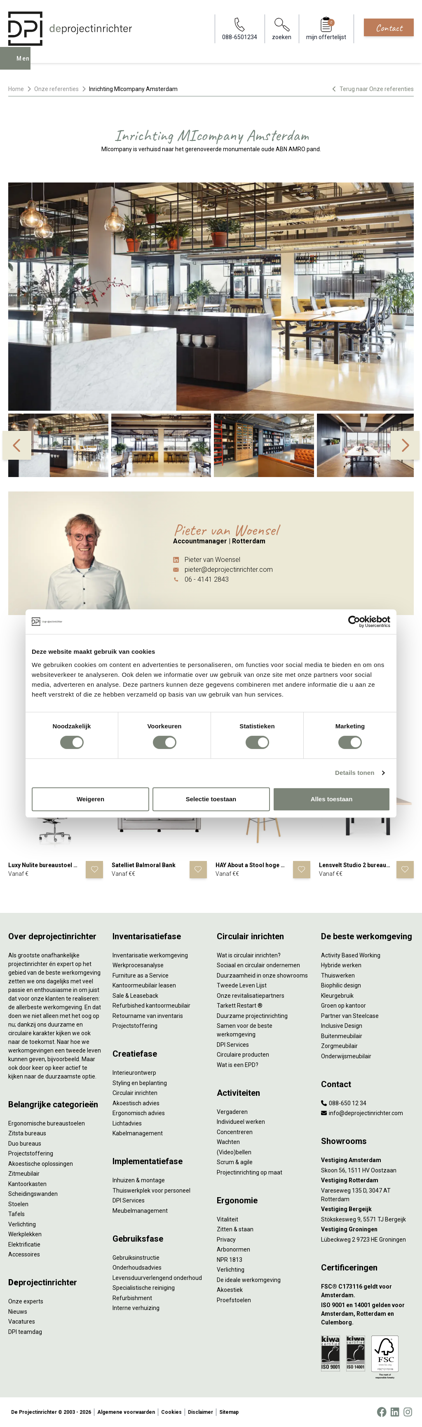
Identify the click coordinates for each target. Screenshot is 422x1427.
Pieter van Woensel (212, 560)
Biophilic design (341, 985)
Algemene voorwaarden (126, 1412)
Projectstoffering (30, 1153)
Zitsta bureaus (27, 1133)
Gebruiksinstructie (136, 1257)
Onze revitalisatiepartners (250, 995)
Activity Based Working (350, 955)
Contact (388, 27)
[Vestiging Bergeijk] (367, 1209)
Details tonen (354, 772)
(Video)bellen (234, 1152)
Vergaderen (232, 1112)
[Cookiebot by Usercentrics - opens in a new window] (354, 621)
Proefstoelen (234, 1300)
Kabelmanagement (138, 1133)
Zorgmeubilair (339, 1046)
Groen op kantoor (343, 1005)
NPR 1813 (229, 1259)
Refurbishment (132, 1298)
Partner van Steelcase (350, 1016)
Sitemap (229, 1412)
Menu (26, 64)
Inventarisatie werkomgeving (150, 955)
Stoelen (18, 1204)
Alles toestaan (332, 798)
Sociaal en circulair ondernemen (258, 965)
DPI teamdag (25, 1332)
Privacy (226, 1239)
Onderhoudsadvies (137, 1267)
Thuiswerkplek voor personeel (151, 1190)
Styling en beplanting (140, 1083)
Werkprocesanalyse (138, 965)
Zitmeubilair (24, 1173)
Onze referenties (56, 89)
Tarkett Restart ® (240, 1005)
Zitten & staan (235, 1229)
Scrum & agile (235, 1162)
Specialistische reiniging (144, 1287)
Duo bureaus (24, 1143)
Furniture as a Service (141, 975)
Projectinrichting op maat (249, 1172)
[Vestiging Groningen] (367, 1229)
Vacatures (21, 1321)
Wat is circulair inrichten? (249, 955)
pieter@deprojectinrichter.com (229, 569)
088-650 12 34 (343, 1103)
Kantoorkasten (27, 1184)
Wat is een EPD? (237, 1065)
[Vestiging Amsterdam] (367, 1160)
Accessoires (24, 1254)
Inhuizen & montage (139, 1180)
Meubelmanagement (140, 1210)
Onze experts (25, 1301)
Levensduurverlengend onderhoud (157, 1278)
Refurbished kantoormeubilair (151, 1005)
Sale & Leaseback (135, 995)
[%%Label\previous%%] (16, 445)
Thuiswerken (338, 975)
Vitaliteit (227, 1219)
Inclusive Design (341, 1025)
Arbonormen (233, 1249)
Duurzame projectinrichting (252, 1016)
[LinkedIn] (395, 1412)
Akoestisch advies (136, 1103)
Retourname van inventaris (148, 1016)
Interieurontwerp (134, 1072)
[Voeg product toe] (94, 869)
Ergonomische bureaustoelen (46, 1123)
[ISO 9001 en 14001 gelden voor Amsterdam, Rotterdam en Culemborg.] (367, 1314)
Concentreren (235, 1132)
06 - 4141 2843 (207, 579)
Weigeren (90, 798)
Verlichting (22, 1224)
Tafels (16, 1214)
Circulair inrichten (135, 1093)
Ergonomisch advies (139, 1113)
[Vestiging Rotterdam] (367, 1180)
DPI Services (129, 1200)
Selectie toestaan (211, 798)
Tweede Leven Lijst (242, 985)
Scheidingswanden (33, 1194)
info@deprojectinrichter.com (362, 1113)
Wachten (228, 1142)
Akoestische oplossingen (40, 1163)
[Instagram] (408, 1412)
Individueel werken (241, 1121)
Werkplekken (25, 1234)
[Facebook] (381, 1412)
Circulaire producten (243, 1054)
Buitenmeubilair (341, 1036)
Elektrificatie (24, 1244)
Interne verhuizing (136, 1308)
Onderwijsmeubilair (346, 1056)
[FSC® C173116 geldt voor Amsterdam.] (367, 1291)
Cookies (171, 1412)
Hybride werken (341, 965)
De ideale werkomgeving (249, 1280)
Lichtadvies (127, 1123)
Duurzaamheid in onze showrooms (262, 975)
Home (16, 89)
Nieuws (17, 1311)
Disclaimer (200, 1412)
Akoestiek (230, 1290)
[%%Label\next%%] (405, 445)
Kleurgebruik (337, 995)
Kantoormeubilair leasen (144, 985)
